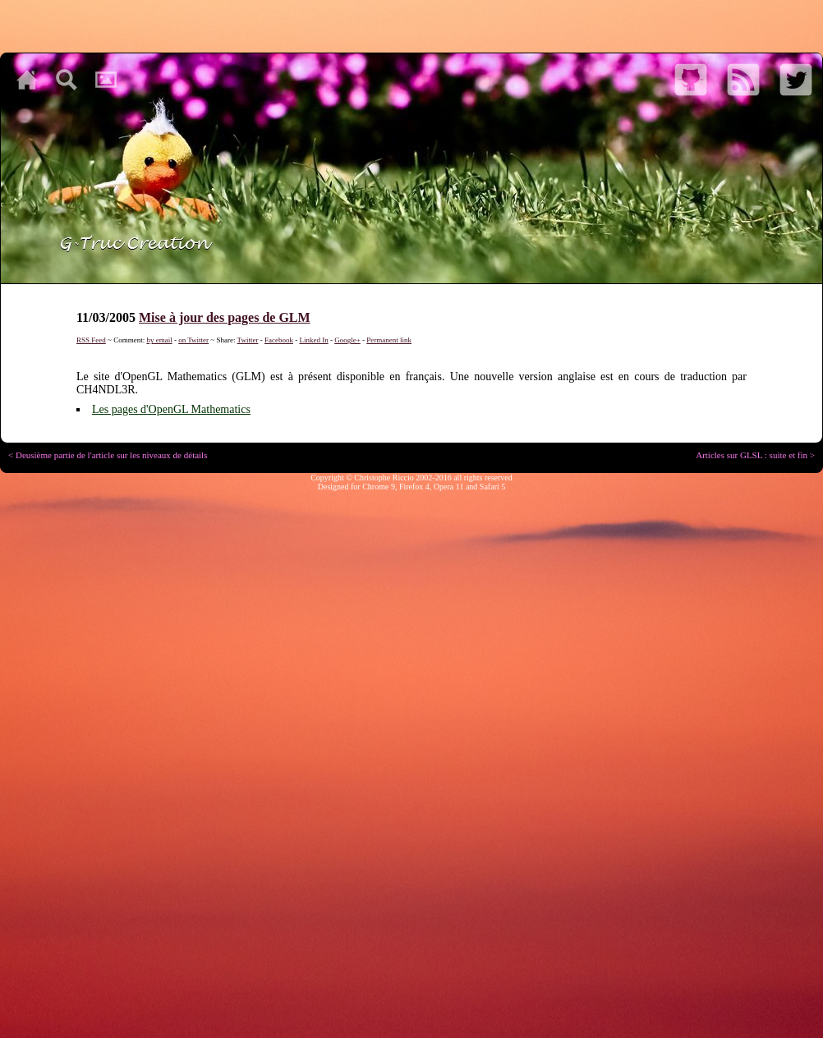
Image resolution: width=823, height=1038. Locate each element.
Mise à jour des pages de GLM (224, 317)
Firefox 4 (414, 486)
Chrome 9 (378, 486)
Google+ (347, 340)
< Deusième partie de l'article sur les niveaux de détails (107, 455)
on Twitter (193, 340)
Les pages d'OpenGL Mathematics (171, 409)
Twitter (248, 340)
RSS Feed (91, 340)
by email (159, 340)
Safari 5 (492, 486)
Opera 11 (449, 486)
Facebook (278, 340)
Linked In (313, 340)
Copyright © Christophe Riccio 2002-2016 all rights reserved (411, 477)
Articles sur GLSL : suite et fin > (755, 455)
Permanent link (389, 340)
